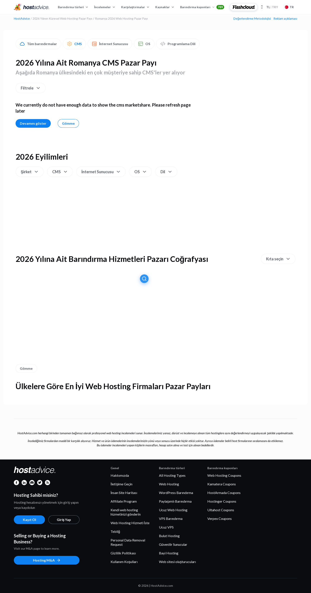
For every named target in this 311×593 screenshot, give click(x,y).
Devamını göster (33, 123)
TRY (272, 7)
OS (144, 43)
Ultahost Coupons (220, 510)
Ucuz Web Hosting (173, 510)
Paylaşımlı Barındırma (175, 501)
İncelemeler (105, 7)
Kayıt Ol (29, 519)
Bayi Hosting (168, 553)
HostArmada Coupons (224, 493)
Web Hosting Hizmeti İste (130, 523)
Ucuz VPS (166, 527)
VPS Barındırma (170, 518)
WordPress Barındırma (176, 493)
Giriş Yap (64, 519)
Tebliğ (115, 531)
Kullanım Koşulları (124, 562)
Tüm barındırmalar (38, 43)
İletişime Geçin (121, 484)
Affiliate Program (124, 501)
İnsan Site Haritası (124, 493)
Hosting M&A (47, 560)
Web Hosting (169, 484)
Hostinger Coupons (221, 501)
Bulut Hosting (169, 536)
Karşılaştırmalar (135, 7)
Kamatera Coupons (221, 484)
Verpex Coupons (219, 518)
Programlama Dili (177, 43)
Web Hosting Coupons (224, 475)
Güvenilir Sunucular (173, 544)
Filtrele (31, 88)
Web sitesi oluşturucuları (177, 562)
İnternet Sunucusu (110, 43)
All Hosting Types (172, 475)
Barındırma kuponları (202, 7)
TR (289, 7)
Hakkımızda (120, 475)
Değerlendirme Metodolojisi (252, 18)
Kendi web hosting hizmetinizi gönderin (126, 512)
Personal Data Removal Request (128, 542)
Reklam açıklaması (285, 18)
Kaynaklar (165, 7)
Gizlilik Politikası (123, 553)
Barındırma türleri (73, 7)
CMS (74, 43)
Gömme (68, 123)
